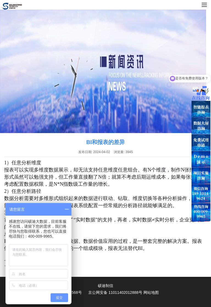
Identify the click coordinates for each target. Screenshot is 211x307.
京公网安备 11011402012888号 (115, 292)
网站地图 (151, 292)
